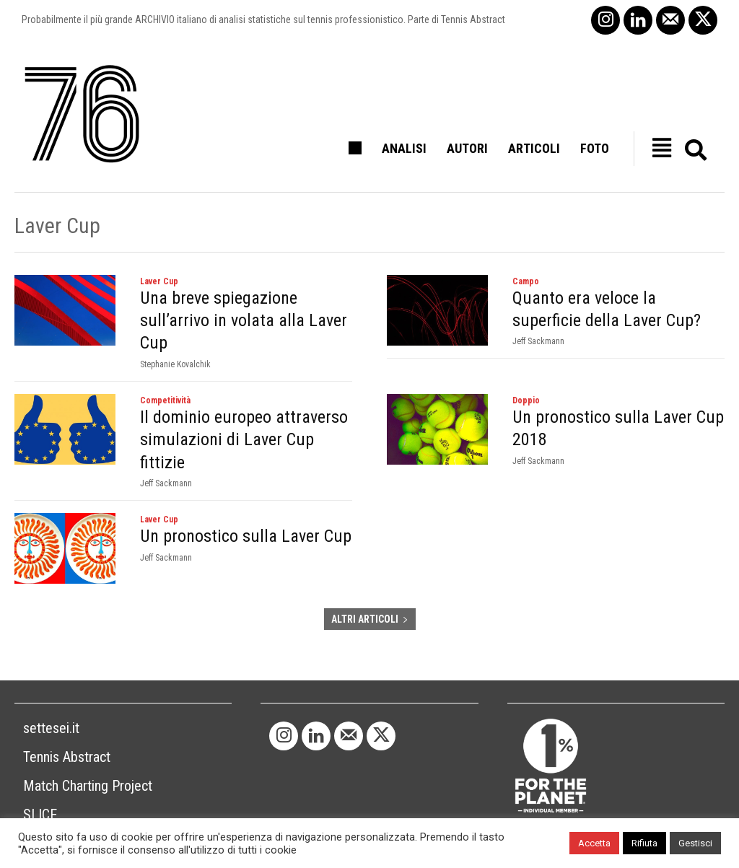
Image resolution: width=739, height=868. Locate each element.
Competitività (165, 400)
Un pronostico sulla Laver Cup (245, 536)
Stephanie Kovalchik (175, 364)
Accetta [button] (594, 843)
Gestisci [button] (695, 843)
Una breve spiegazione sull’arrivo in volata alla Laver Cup (243, 320)
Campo (525, 281)
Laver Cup (159, 281)
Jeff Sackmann (538, 341)
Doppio (526, 400)
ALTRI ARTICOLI (369, 619)
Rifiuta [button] (644, 843)
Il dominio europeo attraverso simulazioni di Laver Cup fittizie (244, 439)
